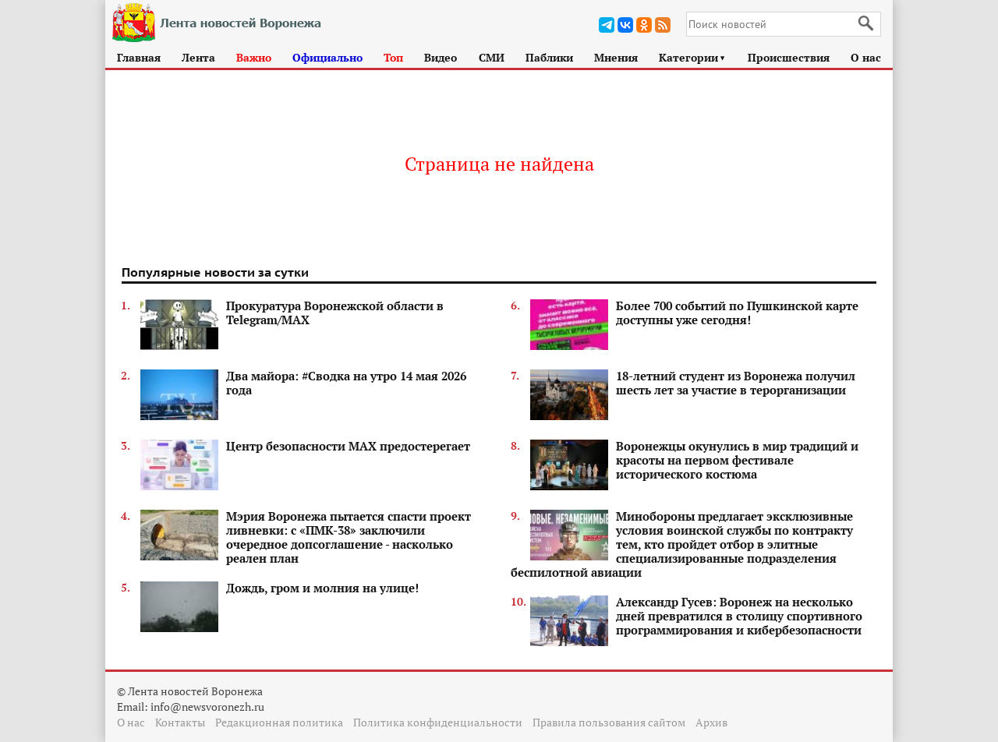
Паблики (549, 57)
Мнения (616, 57)
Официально (327, 57)
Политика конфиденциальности (437, 722)
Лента (198, 57)
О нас (866, 57)
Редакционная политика (279, 722)
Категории (693, 57)
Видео (440, 57)
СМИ (491, 57)
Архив (711, 722)
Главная (139, 57)
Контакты (180, 722)
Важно (253, 57)
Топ (393, 57)
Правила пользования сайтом (609, 722)
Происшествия (789, 57)
